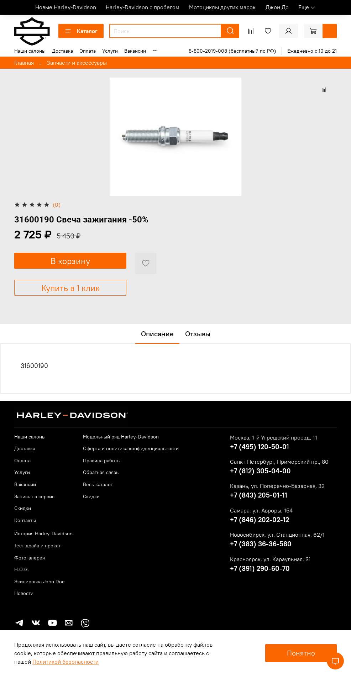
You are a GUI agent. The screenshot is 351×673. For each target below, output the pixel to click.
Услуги (110, 51)
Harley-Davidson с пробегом (142, 7)
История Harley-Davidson (43, 533)
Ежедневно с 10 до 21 (312, 51)
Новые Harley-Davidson (65, 7)
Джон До (277, 7)
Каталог (81, 31)
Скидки (22, 508)
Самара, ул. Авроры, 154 (261, 510)
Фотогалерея (29, 557)
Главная (24, 62)
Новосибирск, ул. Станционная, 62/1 (277, 534)
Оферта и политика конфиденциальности (131, 448)
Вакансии (135, 51)
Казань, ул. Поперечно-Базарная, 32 (277, 485)
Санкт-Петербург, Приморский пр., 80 (279, 461)
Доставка (62, 51)
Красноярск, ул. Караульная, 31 (270, 559)
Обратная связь (101, 472)
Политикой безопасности (65, 661)
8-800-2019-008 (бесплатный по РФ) (232, 51)
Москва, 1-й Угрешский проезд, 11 (273, 437)
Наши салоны (30, 51)
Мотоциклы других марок (222, 7)
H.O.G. (21, 569)
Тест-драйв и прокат (37, 545)
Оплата (87, 51)
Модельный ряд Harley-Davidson (121, 436)
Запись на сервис (34, 496)
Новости (23, 593)
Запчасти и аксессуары (77, 62)
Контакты (25, 520)
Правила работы (102, 460)
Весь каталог (98, 484)
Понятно (301, 652)
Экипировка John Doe (39, 581)
